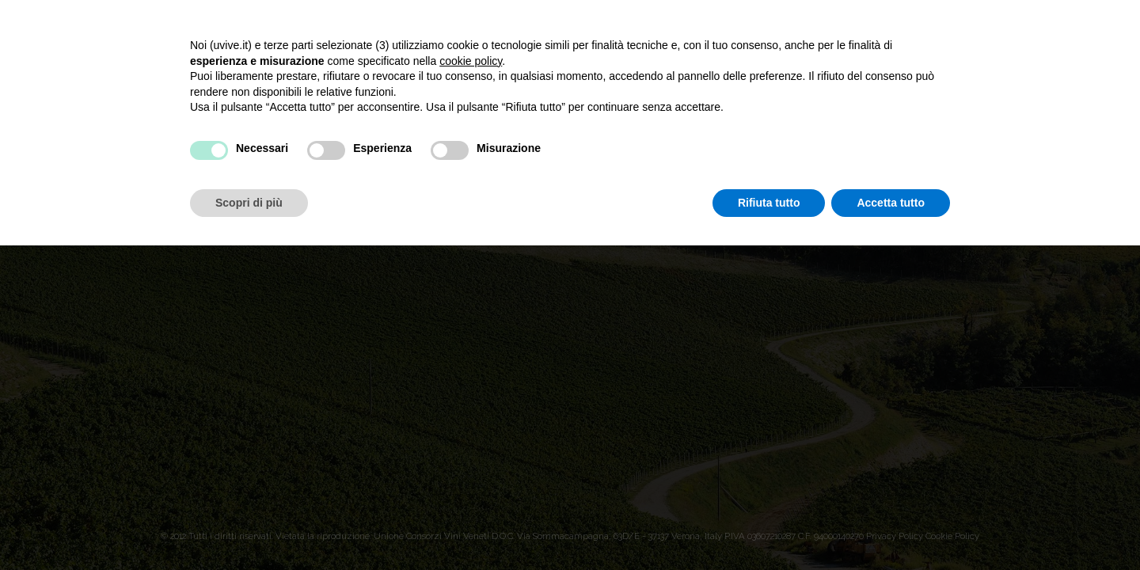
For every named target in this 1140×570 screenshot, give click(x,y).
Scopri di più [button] (249, 202)
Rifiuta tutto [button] (769, 202)
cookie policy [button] (470, 61)
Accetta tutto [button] (891, 202)
